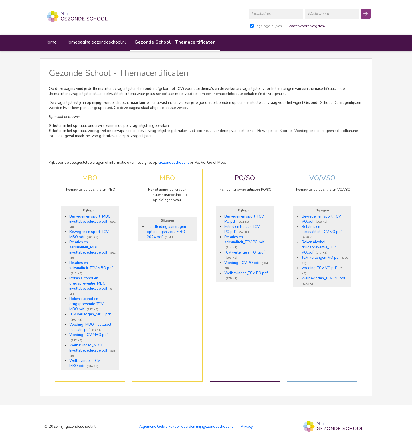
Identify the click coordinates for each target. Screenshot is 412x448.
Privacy (247, 426)
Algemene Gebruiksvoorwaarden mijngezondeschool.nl (186, 426)
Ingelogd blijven (268, 26)
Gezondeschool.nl (173, 162)
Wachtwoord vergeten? (307, 26)
